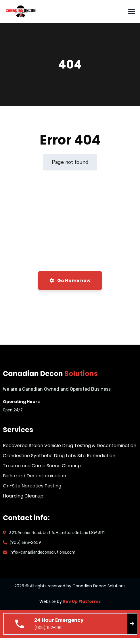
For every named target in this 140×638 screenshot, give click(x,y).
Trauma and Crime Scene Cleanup (42, 465)
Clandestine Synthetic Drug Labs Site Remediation (59, 455)
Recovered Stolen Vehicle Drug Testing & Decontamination (69, 445)
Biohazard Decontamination (34, 475)
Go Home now (70, 280)
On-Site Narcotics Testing (32, 486)
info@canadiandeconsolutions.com (42, 552)
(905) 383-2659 (25, 542)
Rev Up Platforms (82, 601)
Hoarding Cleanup (23, 496)
